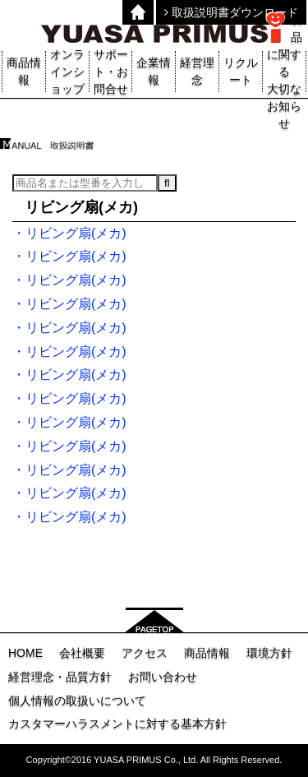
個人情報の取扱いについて (77, 700)
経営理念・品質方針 (60, 676)
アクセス (145, 652)
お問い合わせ (162, 676)
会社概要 (82, 652)
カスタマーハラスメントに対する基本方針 (117, 723)
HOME (25, 652)
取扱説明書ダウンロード (231, 12)
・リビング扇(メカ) (69, 233)
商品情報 (207, 652)
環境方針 (269, 652)
